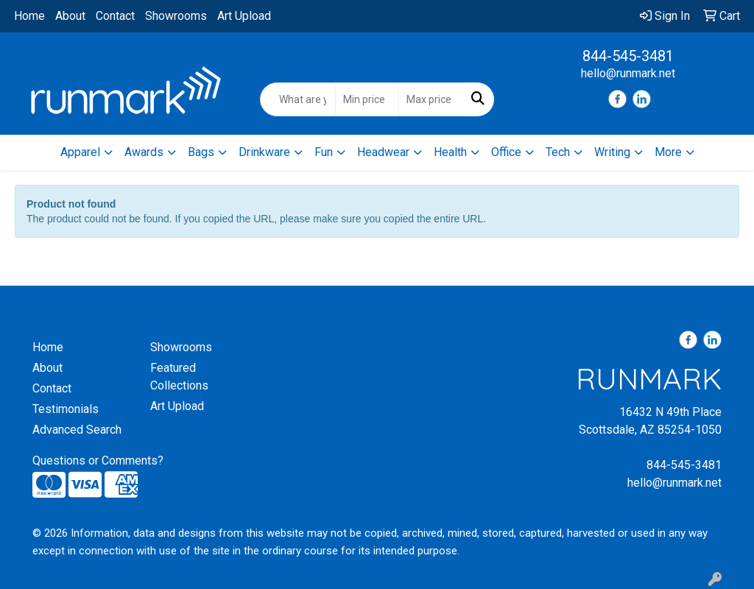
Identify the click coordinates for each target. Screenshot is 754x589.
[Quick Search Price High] (430, 99)
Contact (115, 16)
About (70, 16)
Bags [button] (201, 152)
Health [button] (450, 152)
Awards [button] (143, 152)
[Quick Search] (297, 99)
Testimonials (65, 409)
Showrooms (176, 16)
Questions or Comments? (97, 461)
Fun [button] (323, 152)
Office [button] (506, 152)
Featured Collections (179, 376)
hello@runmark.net (628, 73)
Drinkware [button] (264, 152)
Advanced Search (76, 430)
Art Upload (244, 16)
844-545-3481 (628, 56)
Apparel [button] (80, 152)
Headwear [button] (383, 152)
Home (29, 16)
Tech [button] (558, 152)
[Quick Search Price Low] (367, 99)
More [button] (668, 152)
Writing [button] (612, 152)
